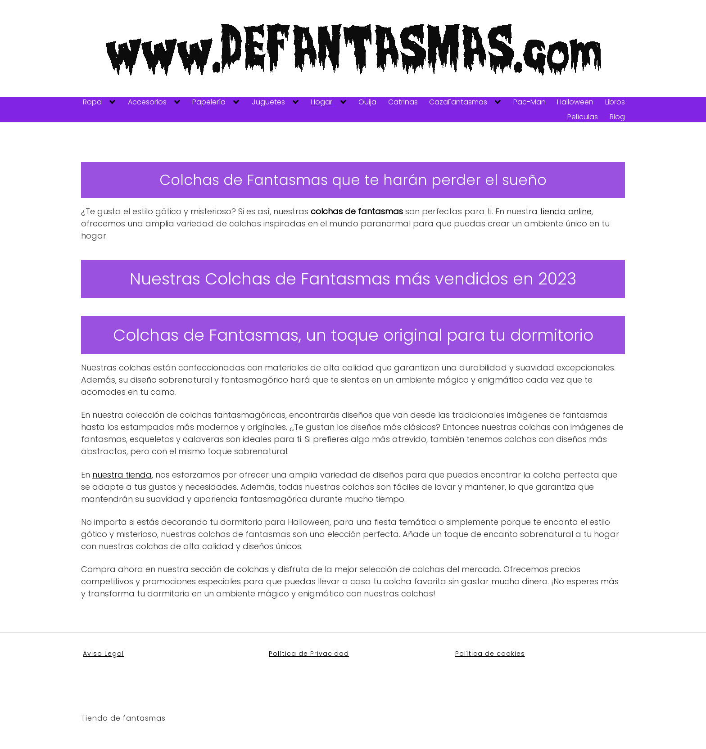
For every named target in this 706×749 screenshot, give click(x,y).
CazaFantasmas (458, 102)
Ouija (367, 102)
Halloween (575, 102)
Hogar (321, 102)
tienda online (566, 211)
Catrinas (403, 102)
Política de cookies (490, 653)
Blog (617, 117)
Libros (615, 102)
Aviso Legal (103, 653)
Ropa (92, 102)
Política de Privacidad (309, 653)
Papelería (209, 102)
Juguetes (268, 102)
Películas (582, 117)
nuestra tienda (122, 474)
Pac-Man (529, 102)
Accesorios (147, 102)
